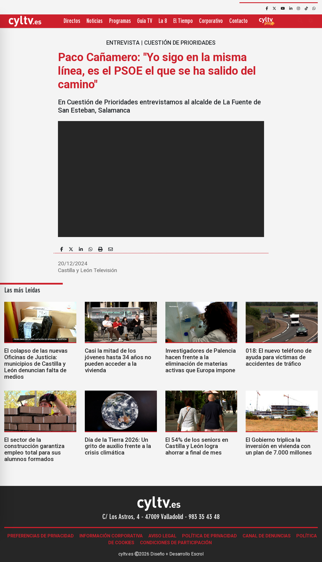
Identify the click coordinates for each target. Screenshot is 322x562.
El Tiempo (183, 21)
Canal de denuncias (267, 536)
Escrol (197, 554)
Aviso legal (162, 536)
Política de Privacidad (209, 536)
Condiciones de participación (176, 542)
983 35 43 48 (204, 517)
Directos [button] (72, 21)
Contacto (238, 21)
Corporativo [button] (211, 21)
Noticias (95, 21)
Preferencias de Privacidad (40, 536)
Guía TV (144, 21)
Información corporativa (111, 536)
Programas (120, 21)
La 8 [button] (163, 21)
